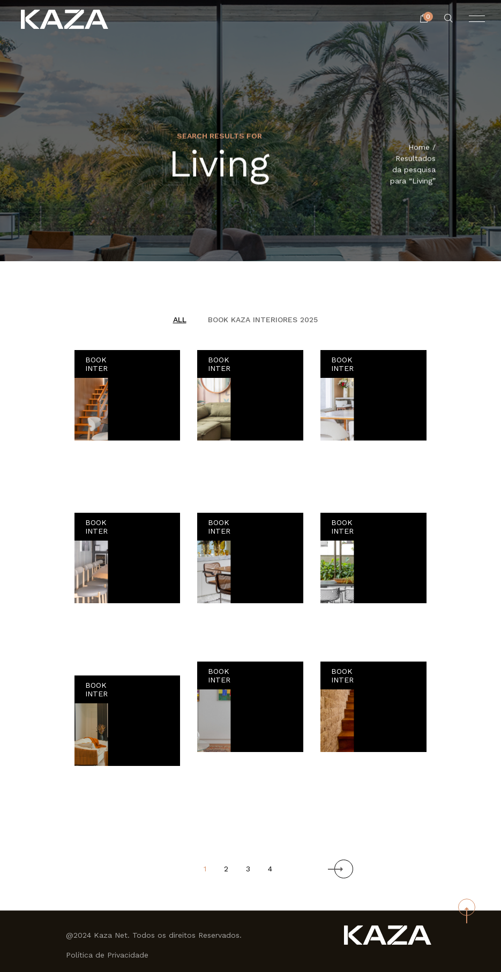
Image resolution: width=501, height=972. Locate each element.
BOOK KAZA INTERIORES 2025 (263, 319)
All (179, 319)
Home (419, 147)
